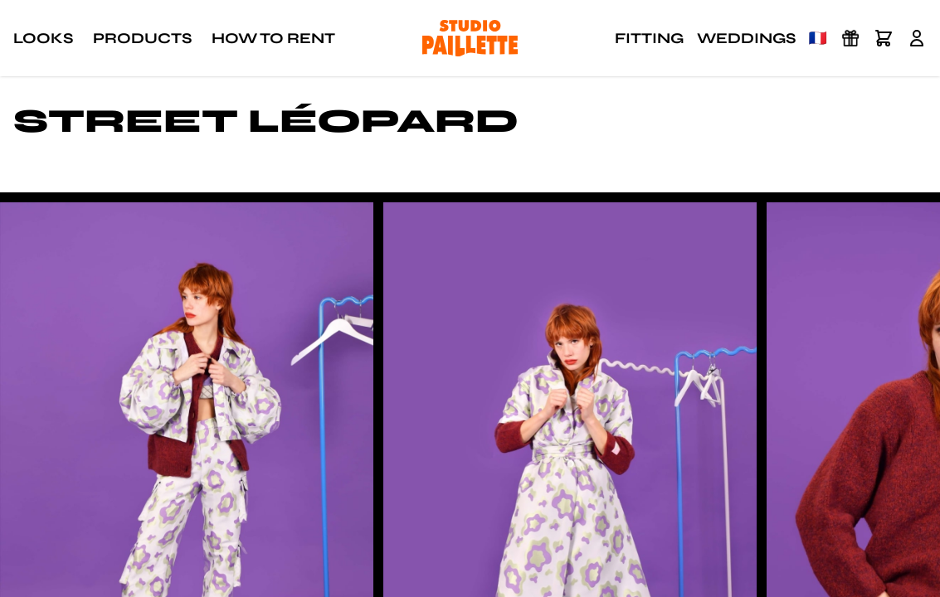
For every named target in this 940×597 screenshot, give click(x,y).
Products (142, 38)
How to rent (273, 38)
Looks (43, 38)
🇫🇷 (818, 38)
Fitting (649, 38)
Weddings (746, 38)
